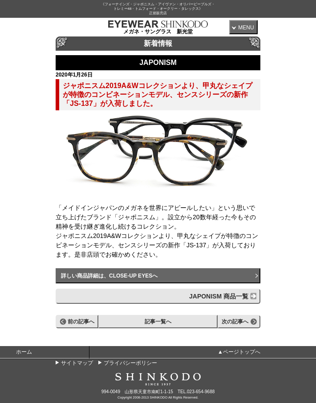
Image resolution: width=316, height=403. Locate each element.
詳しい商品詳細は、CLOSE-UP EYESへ (109, 276)
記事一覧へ (158, 321)
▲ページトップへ (239, 352)
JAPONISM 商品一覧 (218, 296)
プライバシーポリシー (130, 363)
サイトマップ (77, 363)
